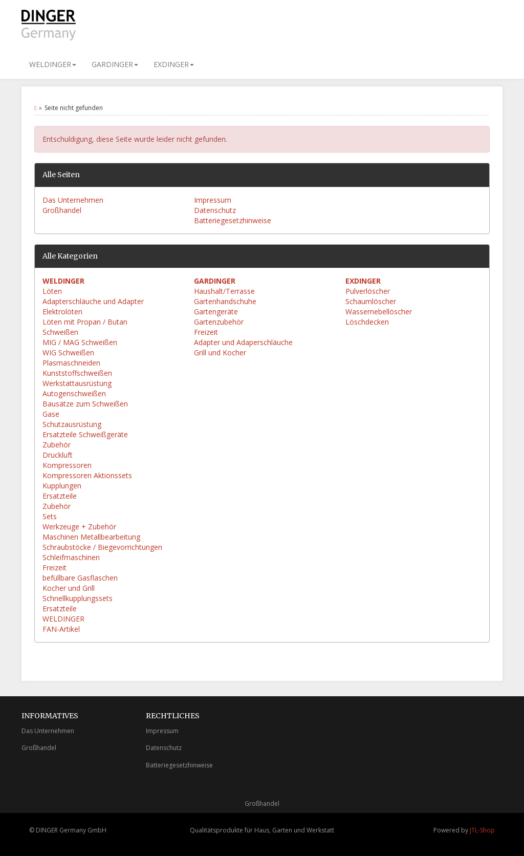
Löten (52, 291)
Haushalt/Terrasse (224, 291)
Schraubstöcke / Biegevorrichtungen (102, 547)
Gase (50, 414)
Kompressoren (67, 465)
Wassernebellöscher (378, 311)
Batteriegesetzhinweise (232, 220)
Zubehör (56, 445)
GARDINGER (115, 64)
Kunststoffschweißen (77, 373)
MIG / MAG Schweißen (79, 342)
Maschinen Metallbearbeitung (91, 537)
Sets (49, 516)
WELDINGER (52, 64)
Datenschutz (215, 210)
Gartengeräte (216, 311)
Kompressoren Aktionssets (87, 475)
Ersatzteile (59, 496)
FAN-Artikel (61, 629)
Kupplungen (61, 485)
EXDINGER (174, 64)
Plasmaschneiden (71, 363)
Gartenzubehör (219, 322)
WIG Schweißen (68, 352)
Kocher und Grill (68, 588)
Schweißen (60, 332)
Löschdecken (367, 322)
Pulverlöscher (367, 291)
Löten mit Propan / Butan (84, 322)
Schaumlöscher (370, 301)
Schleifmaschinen (71, 557)
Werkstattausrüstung (77, 383)
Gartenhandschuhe (225, 301)
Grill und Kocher (220, 352)
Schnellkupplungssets (77, 598)
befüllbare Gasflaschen (80, 578)
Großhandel (61, 210)
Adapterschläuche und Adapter (93, 301)
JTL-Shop (482, 830)
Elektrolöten (62, 311)
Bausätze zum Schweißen (85, 404)
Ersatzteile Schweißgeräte (85, 434)
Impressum (212, 200)
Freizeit (54, 567)
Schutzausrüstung (71, 424)
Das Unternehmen (72, 200)
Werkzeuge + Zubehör (79, 526)
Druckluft (57, 455)
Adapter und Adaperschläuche (243, 342)
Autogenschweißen (74, 393)
